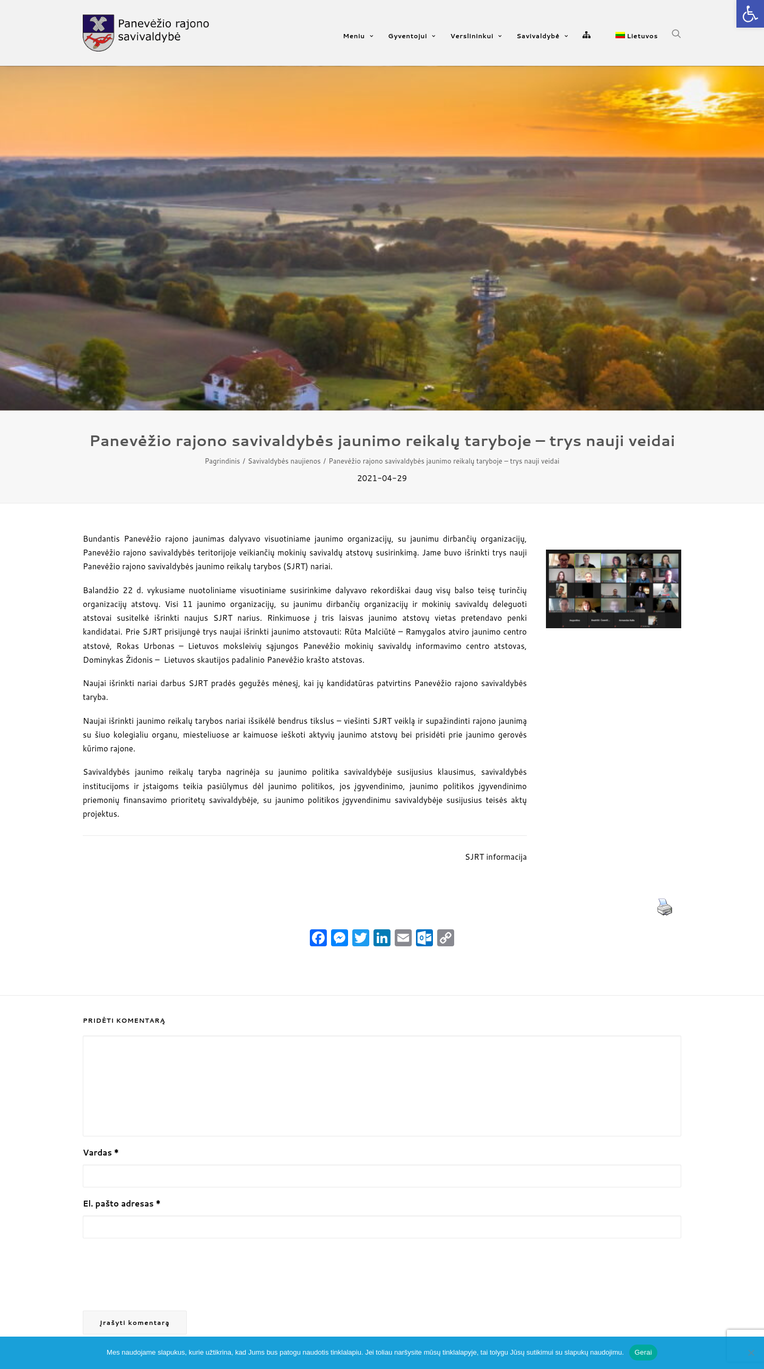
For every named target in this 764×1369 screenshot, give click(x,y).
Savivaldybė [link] (542, 35)
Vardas (101, 1152)
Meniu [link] (358, 35)
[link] (750, 14)
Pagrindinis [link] (222, 461)
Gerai (643, 1352)
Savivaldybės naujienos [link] (284, 461)
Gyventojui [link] (411, 35)
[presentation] (163, 1275)
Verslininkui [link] (476, 35)
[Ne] (750, 1352)
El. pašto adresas (121, 1203)
